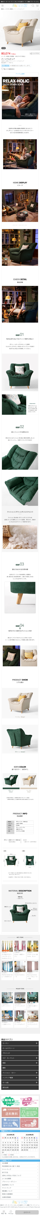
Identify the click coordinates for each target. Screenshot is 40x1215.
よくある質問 (6, 1179)
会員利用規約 (6, 1197)
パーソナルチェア (19, 9)
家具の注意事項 (7, 1194)
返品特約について (8, 1185)
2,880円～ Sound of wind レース (20, 969)
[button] (37, 30)
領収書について (7, 1191)
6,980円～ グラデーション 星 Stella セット (32, 949)
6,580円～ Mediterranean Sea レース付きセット (7, 969)
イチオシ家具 (9, 9)
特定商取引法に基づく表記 (11, 1166)
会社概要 (5, 1163)
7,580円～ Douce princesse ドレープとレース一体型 (32, 970)
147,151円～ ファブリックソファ (32, 1018)
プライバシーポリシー (9, 1182)
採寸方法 (5, 1172)
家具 (2, 9)
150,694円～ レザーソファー (7, 999)
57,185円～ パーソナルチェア (20, 1017)
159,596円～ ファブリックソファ (20, 1000)
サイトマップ (6, 1169)
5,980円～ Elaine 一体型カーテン (20, 949)
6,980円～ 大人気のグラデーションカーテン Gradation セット (7, 950)
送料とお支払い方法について (11, 1175)
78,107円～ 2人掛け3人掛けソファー (32, 1000)
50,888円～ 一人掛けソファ (7, 1017)
